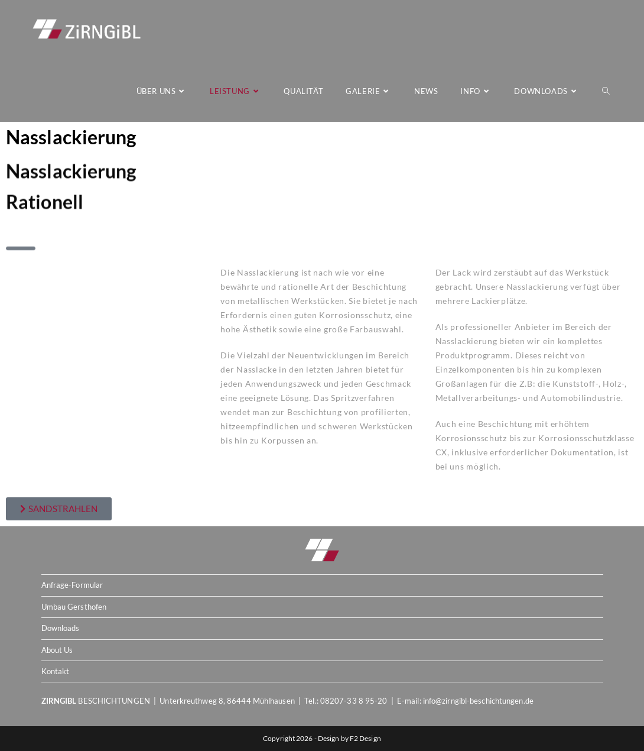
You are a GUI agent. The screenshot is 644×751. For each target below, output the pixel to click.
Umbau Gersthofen (74, 606)
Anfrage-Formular (72, 585)
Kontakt (55, 671)
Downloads (60, 628)
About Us (57, 650)
